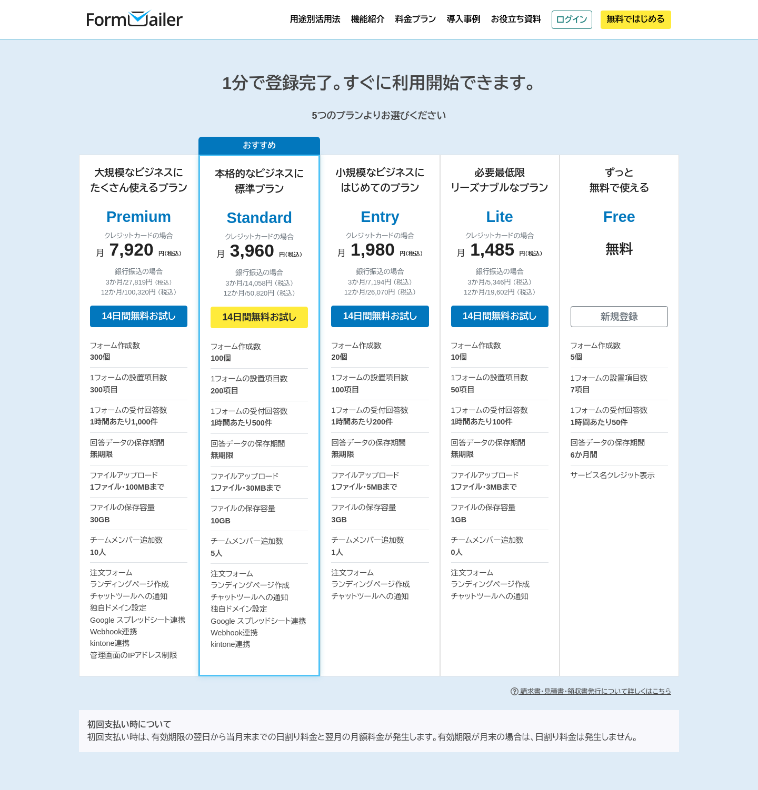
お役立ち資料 (516, 19)
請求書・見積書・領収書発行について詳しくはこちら (591, 691)
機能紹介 (368, 19)
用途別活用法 (315, 19)
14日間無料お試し (138, 316)
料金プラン (415, 19)
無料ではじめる (636, 19)
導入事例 (463, 19)
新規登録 (619, 316)
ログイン (571, 19)
